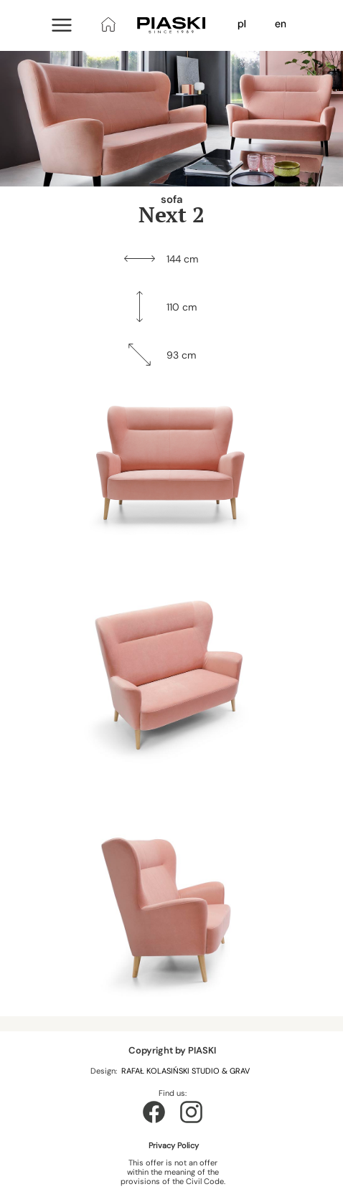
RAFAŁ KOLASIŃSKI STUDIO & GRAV (186, 1071)
